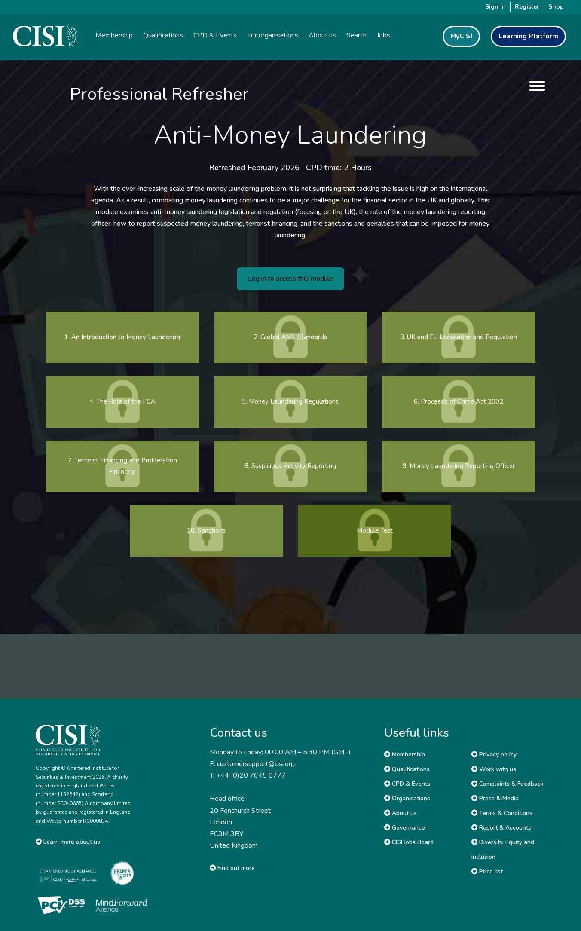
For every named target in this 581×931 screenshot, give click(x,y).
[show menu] (535, 86)
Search (356, 35)
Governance (404, 828)
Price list (487, 871)
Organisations (407, 798)
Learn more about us (68, 842)
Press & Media (495, 798)
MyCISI (461, 36)
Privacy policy (494, 754)
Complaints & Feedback (507, 784)
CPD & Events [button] (215, 35)
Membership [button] (114, 35)
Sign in (495, 7)
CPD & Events (407, 784)
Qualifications (407, 769)
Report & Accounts (501, 828)
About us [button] (322, 35)
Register (527, 7)
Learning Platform (528, 36)
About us (400, 813)
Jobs (383, 35)
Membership (404, 754)
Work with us (493, 769)
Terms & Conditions (501, 813)
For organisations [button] (272, 35)
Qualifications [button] (163, 35)
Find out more (232, 868)
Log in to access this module (290, 278)
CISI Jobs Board (409, 842)
